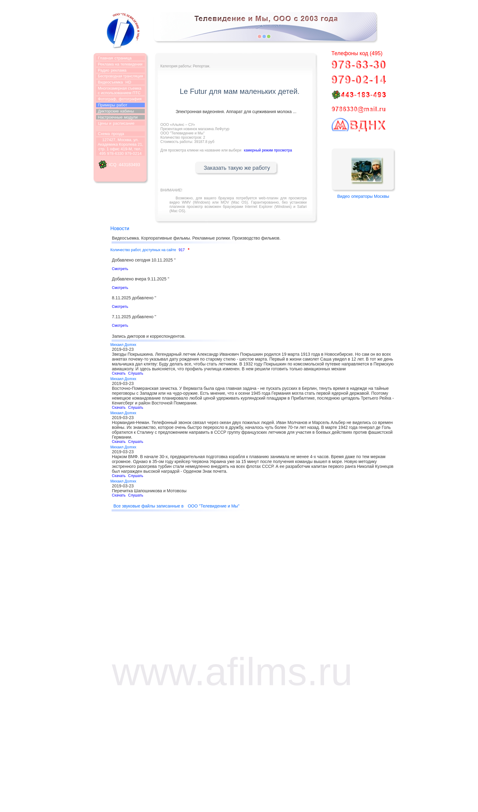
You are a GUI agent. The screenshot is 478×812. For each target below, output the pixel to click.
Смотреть (120, 269)
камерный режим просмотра (268, 150)
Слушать (135, 373)
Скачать (119, 373)
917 (182, 250)
